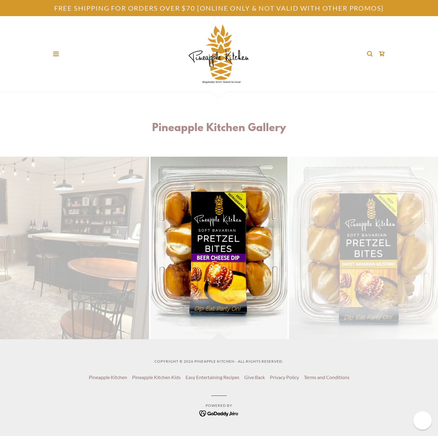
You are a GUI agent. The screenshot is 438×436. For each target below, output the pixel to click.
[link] (219, 53)
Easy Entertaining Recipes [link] (212, 377)
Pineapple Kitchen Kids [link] (156, 377)
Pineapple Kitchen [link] (108, 377)
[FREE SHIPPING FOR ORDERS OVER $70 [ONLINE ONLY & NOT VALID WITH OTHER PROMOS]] (219, 8)
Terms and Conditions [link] (326, 377)
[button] (56, 54)
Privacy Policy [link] (284, 377)
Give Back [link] (254, 377)
